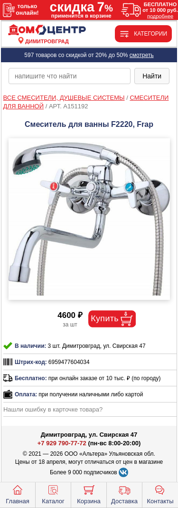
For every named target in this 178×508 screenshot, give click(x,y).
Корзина (89, 494)
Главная (17, 494)
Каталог (53, 494)
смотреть (142, 55)
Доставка (124, 494)
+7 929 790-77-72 (61, 443)
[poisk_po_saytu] (70, 76)
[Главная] (47, 30)
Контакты (160, 494)
